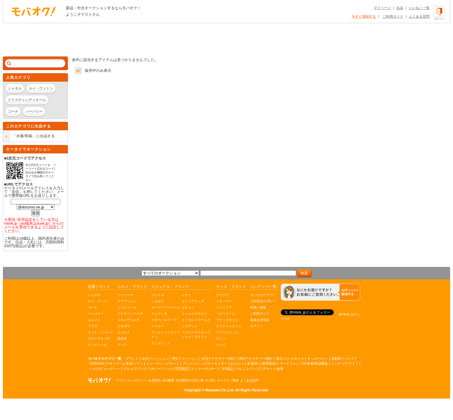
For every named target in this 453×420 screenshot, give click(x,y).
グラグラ (222, 295)
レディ (186, 295)
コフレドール (126, 307)
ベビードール (225, 313)
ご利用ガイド (393, 16)
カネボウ (123, 326)
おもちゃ (237, 364)
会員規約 (154, 380)
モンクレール (97, 344)
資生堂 (122, 338)
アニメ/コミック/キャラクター (205, 364)
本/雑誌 (227, 369)
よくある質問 (419, 16)
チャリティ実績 (228, 380)
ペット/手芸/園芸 (176, 369)
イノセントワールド (196, 320)
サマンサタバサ (99, 338)
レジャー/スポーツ (205, 369)
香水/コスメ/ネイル (290, 359)
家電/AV (253, 364)
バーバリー (96, 313)
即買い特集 (258, 307)
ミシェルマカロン (194, 313)
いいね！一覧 (419, 8)
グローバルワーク (164, 320)
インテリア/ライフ (344, 364)
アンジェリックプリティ (165, 335)
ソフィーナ (125, 295)
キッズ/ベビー (317, 359)
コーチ (92, 307)
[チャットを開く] (320, 292)
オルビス (123, 332)
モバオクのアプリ (263, 295)
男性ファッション (185, 359)
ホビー (156, 369)
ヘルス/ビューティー (104, 369)
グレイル (157, 295)
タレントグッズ (248, 369)
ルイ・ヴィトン (99, 301)
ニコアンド (190, 326)
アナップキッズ (227, 320)
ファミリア (224, 307)
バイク (349, 359)
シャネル (94, 295)
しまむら (157, 301)
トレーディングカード (162, 364)
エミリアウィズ (193, 301)
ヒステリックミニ (229, 326)
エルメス (94, 320)
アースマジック (227, 332)
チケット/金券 (273, 369)
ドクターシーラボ (130, 313)
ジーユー (157, 326)
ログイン (256, 326)
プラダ (92, 326)
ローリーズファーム (165, 307)
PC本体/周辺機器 (315, 364)
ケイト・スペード (100, 332)
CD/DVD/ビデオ (100, 364)
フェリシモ (159, 313)
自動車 (336, 359)
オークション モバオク (33, 11)
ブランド (132, 359)
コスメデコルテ (128, 320)
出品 (399, 8)
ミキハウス (224, 301)
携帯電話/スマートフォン (280, 364)
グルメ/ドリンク (135, 369)
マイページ (382, 8)
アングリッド (160, 343)
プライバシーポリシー (131, 380)
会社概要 (168, 380)
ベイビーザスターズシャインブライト (196, 335)
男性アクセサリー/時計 (256, 359)
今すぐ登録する (364, 16)
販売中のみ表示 (98, 70)
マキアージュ (126, 301)
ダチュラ (188, 307)
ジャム (221, 344)
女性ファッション (155, 359)
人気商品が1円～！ (263, 301)
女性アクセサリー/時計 (218, 359)
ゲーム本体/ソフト (129, 364)
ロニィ (221, 338)
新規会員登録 (259, 320)
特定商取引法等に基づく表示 (196, 380)
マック (122, 344)
